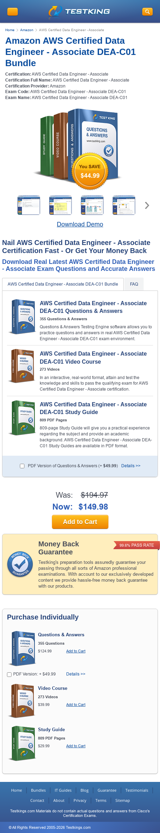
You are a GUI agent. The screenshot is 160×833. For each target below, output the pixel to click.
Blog (85, 790)
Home (10, 30)
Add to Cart (80, 521)
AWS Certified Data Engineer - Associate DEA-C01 (78, 91)
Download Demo (80, 224)
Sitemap (122, 800)
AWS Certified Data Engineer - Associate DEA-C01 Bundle (63, 284)
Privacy (80, 800)
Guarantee (107, 790)
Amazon (26, 30)
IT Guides (63, 790)
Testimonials (136, 790)
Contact (37, 800)
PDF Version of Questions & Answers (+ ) (73, 465)
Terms (101, 800)
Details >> (130, 465)
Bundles (38, 790)
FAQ (134, 284)
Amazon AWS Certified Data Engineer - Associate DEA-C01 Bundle (70, 51)
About (58, 800)
